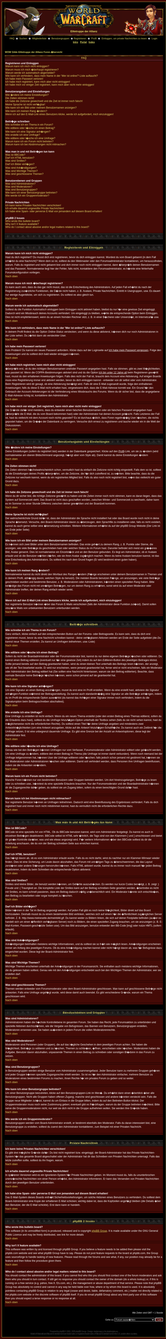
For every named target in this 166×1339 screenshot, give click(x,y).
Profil (94, 38)
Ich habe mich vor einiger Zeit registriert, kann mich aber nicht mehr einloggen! (49, 84)
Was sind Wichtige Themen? (21, 170)
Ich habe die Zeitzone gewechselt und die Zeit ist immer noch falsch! (44, 101)
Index (92, 42)
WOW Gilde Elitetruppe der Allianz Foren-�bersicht (33, 52)
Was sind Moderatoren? (18, 186)
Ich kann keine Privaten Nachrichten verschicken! (33, 205)
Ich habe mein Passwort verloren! (24, 78)
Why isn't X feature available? (22, 224)
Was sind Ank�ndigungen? (21, 167)
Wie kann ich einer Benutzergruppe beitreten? (31, 192)
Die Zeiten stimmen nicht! (19, 98)
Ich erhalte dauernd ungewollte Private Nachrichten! (34, 208)
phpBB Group (99, 1230)
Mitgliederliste (39, 38)
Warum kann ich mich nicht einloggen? (27, 66)
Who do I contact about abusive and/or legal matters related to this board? (47, 227)
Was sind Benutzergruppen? (21, 189)
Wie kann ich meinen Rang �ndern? (26, 111)
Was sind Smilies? (15, 160)
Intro (75, 42)
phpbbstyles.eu (112, 1331)
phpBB (61, 1331)
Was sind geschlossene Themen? (24, 173)
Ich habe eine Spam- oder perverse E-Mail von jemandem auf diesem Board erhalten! (53, 211)
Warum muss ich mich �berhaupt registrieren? (32, 69)
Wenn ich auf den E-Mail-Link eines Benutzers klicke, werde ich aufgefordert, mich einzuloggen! (59, 114)
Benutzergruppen (60, 38)
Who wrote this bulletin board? (22, 221)
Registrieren (80, 38)
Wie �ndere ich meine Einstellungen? (27, 94)
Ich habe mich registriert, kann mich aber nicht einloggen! (37, 81)
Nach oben (11, 276)
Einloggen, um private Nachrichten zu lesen (124, 38)
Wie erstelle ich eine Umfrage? (22, 134)
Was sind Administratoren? (20, 183)
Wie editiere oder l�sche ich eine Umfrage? (30, 138)
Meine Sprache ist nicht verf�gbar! (25, 104)
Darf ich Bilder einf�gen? (19, 164)
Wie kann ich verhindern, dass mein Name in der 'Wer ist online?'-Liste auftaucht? (51, 75)
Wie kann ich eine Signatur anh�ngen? (27, 131)
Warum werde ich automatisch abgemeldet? (30, 72)
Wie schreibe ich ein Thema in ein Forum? (29, 124)
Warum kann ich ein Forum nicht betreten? (29, 141)
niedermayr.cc (98, 1331)
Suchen (23, 38)
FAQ (12, 38)
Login (154, 38)
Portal (83, 42)
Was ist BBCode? (15, 154)
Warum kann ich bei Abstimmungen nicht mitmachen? (35, 144)
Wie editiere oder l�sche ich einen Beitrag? (30, 128)
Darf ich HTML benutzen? (19, 157)
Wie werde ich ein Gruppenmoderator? (27, 195)
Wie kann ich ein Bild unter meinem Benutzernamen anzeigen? (41, 107)
